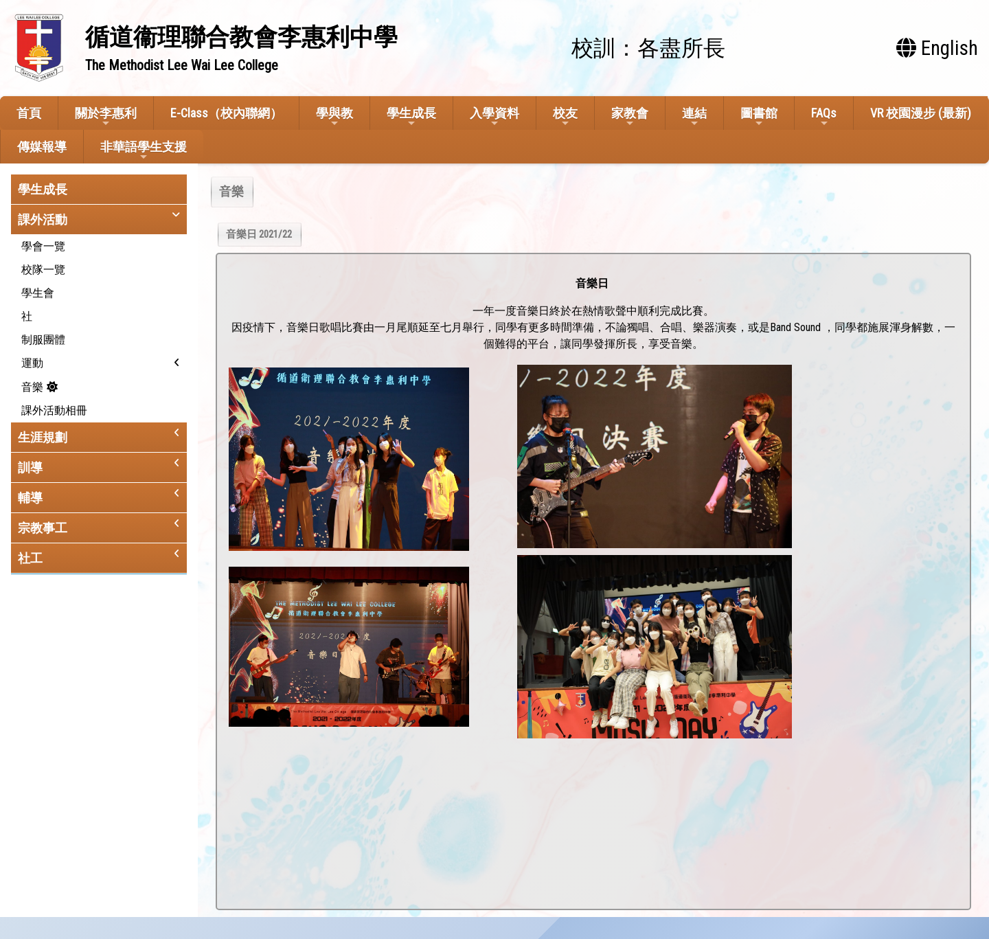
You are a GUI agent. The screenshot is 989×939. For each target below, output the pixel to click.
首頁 (28, 113)
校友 (565, 117)
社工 (30, 558)
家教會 (629, 117)
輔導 (30, 497)
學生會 (37, 292)
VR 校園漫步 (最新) (920, 113)
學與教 (334, 117)
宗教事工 (42, 528)
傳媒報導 (42, 146)
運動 (32, 363)
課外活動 (42, 219)
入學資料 (494, 117)
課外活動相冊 (54, 410)
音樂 (32, 387)
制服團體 (43, 339)
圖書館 (758, 117)
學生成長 (411, 117)
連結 (694, 117)
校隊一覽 (43, 269)
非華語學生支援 (143, 150)
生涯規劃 (42, 437)
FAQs (824, 117)
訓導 (30, 467)
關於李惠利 (106, 117)
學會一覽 (43, 246)
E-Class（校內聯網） (226, 113)
